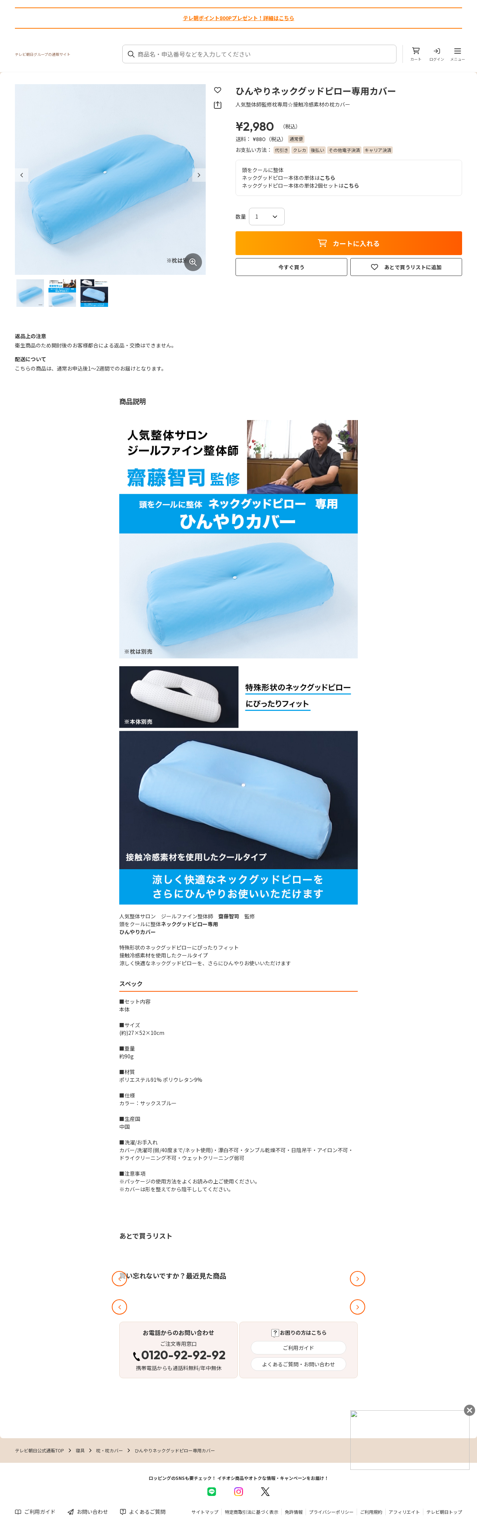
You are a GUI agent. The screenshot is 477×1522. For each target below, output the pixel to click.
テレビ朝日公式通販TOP (39, 1450)
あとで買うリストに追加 (406, 267)
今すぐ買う (291, 267)
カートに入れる (349, 243)
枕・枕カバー (109, 1450)
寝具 (80, 1450)
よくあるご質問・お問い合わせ (298, 1364)
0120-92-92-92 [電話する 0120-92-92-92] (183, 1356)
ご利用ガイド (298, 1347)
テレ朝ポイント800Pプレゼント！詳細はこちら (238, 18)
